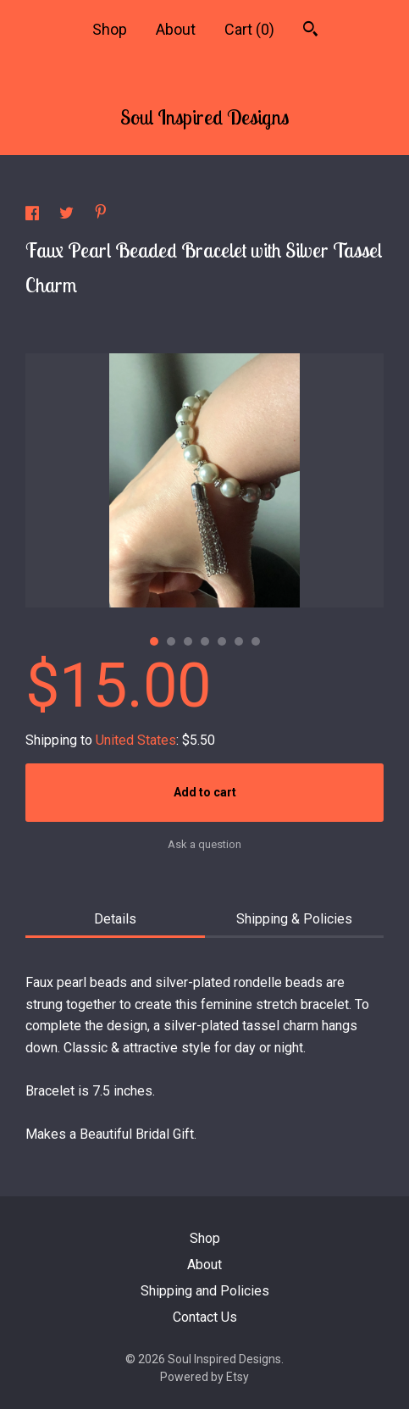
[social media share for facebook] (33, 216)
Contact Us (205, 1317)
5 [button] (222, 641)
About (176, 29)
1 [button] (154, 641)
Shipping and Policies (205, 1291)
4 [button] (205, 641)
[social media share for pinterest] (101, 214)
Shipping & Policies (294, 919)
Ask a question (204, 844)
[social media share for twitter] (68, 216)
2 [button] (171, 641)
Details (115, 919)
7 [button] (255, 641)
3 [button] (188, 641)
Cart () (249, 29)
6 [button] (239, 641)
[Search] (310, 31)
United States (136, 740)
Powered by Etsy (204, 1377)
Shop (109, 29)
